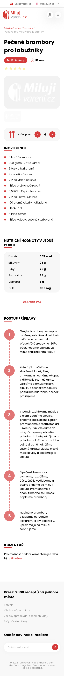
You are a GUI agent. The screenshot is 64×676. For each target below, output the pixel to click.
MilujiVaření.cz (12, 28)
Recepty (28, 28)
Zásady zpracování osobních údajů (26, 616)
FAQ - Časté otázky (15, 621)
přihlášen (15, 558)
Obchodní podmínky (17, 610)
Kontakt (8, 605)
